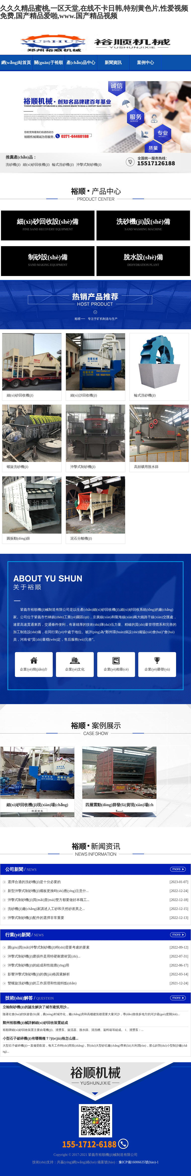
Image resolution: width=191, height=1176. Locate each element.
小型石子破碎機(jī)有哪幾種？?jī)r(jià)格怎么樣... (40, 1038)
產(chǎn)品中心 (80, 62)
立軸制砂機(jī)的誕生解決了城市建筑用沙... (36, 1007)
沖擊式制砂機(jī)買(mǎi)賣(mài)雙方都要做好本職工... (48, 900)
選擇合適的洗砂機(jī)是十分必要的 (34, 882)
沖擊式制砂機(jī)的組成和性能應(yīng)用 (38, 965)
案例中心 (145, 62)
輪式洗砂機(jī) (63, 165)
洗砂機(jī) (13, 165)
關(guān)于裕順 (48, 62)
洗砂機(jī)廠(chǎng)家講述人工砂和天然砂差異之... (46, 909)
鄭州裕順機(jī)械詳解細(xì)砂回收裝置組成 (35, 1023)
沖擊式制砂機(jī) (88, 165)
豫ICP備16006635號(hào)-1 (139, 1162)
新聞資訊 (113, 62)
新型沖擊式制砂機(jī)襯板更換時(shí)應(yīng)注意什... (48, 891)
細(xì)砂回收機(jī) (36, 165)
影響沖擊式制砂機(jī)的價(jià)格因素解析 (39, 974)
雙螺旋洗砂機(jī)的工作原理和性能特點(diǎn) (42, 983)
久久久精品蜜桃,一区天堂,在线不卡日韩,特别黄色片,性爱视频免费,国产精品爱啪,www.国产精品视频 (94, 12)
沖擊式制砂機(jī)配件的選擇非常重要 (36, 918)
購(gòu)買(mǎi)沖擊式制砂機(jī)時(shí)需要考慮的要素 (49, 947)
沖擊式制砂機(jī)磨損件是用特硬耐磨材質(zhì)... (44, 956)
